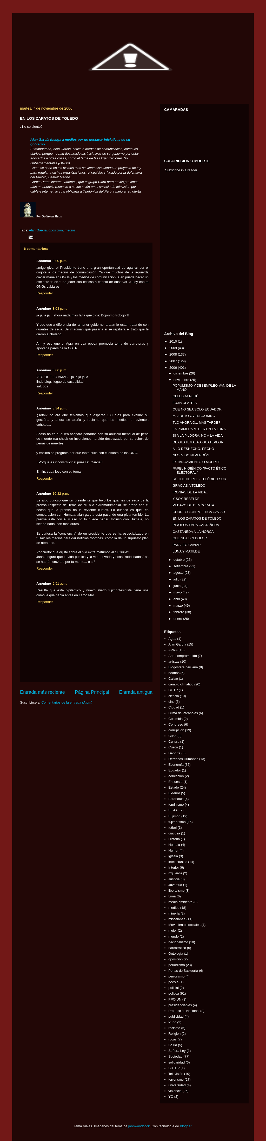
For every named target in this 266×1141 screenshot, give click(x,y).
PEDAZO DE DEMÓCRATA (193, 505)
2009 (173, 348)
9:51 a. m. (59, 583)
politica (173, 993)
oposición (175, 959)
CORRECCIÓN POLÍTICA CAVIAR (198, 512)
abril (177, 599)
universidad (177, 1085)
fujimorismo (176, 822)
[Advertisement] (179, 253)
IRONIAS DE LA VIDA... (190, 492)
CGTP (173, 690)
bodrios (173, 673)
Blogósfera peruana (183, 667)
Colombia (175, 719)
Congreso (175, 724)
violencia (175, 1091)
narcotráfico (177, 948)
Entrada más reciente (42, 692)
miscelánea (176, 919)
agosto (179, 573)
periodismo (176, 965)
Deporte (174, 753)
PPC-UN (174, 999)
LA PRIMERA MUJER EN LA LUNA (198, 429)
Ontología (175, 953)
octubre (180, 560)
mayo (178, 592)
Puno (172, 1022)
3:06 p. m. (59, 370)
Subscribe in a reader (181, 170)
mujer (172, 930)
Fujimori (174, 816)
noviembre (182, 380)
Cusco (173, 747)
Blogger (185, 1126)
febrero (179, 612)
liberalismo (176, 890)
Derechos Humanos (183, 759)
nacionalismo (178, 942)
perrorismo (176, 976)
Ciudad (173, 707)
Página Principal (92, 692)
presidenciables (180, 1005)
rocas (172, 1039)
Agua (172, 639)
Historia (174, 839)
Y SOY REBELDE (186, 499)
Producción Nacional (183, 1011)
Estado (173, 787)
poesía (173, 982)
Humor (173, 850)
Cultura (173, 741)
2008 (173, 354)
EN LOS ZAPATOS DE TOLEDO (196, 518)
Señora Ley (177, 1051)
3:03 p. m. (59, 308)
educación (176, 776)
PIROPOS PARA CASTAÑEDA (195, 525)
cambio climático (180, 684)
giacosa (174, 833)
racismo (174, 1028)
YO (170, 1097)
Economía (176, 765)
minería (173, 913)
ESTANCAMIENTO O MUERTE (196, 462)
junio (178, 586)
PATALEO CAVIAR (186, 545)
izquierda (175, 873)
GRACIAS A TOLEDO (188, 485)
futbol (172, 828)
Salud (172, 1045)
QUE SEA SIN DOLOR (189, 538)
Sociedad (175, 1056)
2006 (173, 368)
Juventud (175, 885)
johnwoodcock (139, 1126)
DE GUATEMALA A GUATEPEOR (197, 442)
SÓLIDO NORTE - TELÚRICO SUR (199, 479)
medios (70, 230)
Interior (173, 867)
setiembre (181, 566)
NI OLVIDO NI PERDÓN (190, 455)
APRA (172, 650)
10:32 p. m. (60, 493)
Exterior (174, 793)
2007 (173, 361)
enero (178, 619)
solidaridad (176, 1062)
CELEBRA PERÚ (185, 396)
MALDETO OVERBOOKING (193, 416)
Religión (174, 1034)
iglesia (173, 856)
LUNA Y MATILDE (186, 551)
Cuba (172, 736)
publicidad (176, 1016)
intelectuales (177, 862)
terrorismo (176, 1079)
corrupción (176, 730)
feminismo (176, 804)
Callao (173, 679)
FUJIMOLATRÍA (184, 403)
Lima (172, 896)
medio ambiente (180, 902)
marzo (179, 605)
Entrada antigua (135, 692)
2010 (173, 341)
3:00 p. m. (59, 261)
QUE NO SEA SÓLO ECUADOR (197, 409)
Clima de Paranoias (183, 713)
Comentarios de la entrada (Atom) (66, 702)
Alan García (38, 230)
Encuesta (175, 782)
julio (177, 579)
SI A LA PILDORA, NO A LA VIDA (197, 435)
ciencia (173, 696)
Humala (174, 845)
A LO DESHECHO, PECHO (193, 449)
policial (173, 988)
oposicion (56, 230)
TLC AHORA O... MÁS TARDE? (196, 422)
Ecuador (174, 770)
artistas (173, 661)
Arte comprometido (182, 656)
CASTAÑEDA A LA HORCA (193, 532)
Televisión (175, 1074)
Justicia (173, 879)
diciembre (181, 373)
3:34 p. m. (59, 408)
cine (171, 702)
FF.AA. (173, 810)
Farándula (176, 799)
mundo (173, 936)
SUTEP (173, 1068)
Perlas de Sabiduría (183, 971)
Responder (44, 293)
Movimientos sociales (184, 925)
